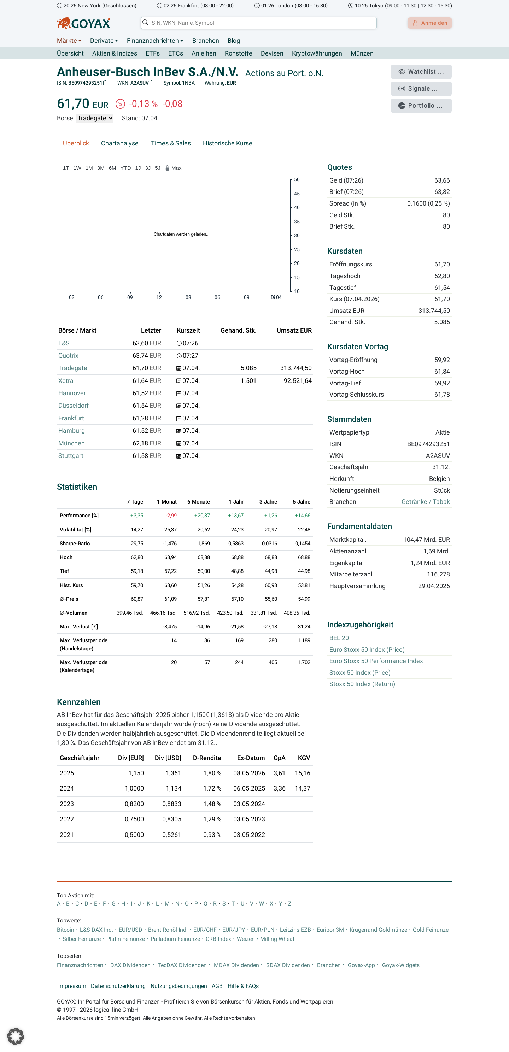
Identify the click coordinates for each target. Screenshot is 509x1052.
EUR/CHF (205, 930)
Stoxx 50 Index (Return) (362, 684)
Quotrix (68, 356)
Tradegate (72, 368)
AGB (217, 986)
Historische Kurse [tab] (227, 143)
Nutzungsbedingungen (179, 986)
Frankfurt (71, 418)
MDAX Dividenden (236, 965)
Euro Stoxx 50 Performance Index (376, 661)
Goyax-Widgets (401, 965)
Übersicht (70, 53)
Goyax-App (361, 965)
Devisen (272, 53)
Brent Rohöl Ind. (168, 930)
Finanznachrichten (153, 40)
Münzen (362, 53)
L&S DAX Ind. (96, 930)
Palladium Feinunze (175, 939)
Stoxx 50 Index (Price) (360, 672)
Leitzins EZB (295, 930)
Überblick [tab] (76, 143)
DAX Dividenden (130, 965)
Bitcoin (65, 930)
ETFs (153, 53)
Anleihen (204, 53)
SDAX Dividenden (288, 965)
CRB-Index (218, 939)
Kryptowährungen (317, 53)
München (71, 443)
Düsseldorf (73, 405)
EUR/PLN (262, 930)
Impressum (72, 986)
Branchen (205, 40)
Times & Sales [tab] (171, 143)
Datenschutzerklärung (118, 986)
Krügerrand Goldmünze (378, 930)
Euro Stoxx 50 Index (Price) (367, 649)
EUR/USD (130, 930)
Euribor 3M (330, 930)
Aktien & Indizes (114, 53)
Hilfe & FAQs (243, 986)
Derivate (102, 40)
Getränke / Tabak (426, 502)
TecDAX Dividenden (182, 965)
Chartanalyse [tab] (120, 143)
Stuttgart (70, 456)
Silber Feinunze (82, 939)
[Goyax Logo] (83, 23)
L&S (64, 343)
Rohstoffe (238, 53)
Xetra (66, 380)
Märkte (67, 40)
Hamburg (71, 431)
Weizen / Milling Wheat (265, 939)
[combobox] (257, 23)
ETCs (175, 53)
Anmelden (427, 23)
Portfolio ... (424, 100)
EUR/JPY (233, 930)
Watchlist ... (424, 71)
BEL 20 (339, 638)
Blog (234, 40)
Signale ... (422, 86)
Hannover (72, 393)
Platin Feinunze (125, 939)
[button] (15, 1036)
